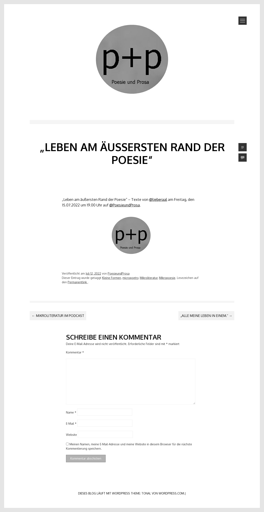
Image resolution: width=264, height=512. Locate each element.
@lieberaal (158, 199)
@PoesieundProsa (124, 205)
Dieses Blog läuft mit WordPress (104, 493)
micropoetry (130, 278)
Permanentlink (78, 282)
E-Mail (71, 423)
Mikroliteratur (149, 278)
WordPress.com (171, 493)
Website (71, 434)
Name (71, 412)
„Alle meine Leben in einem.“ (206, 316)
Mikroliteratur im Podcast (58, 316)
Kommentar (75, 352)
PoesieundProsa (119, 273)
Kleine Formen (111, 278)
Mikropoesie (167, 278)
